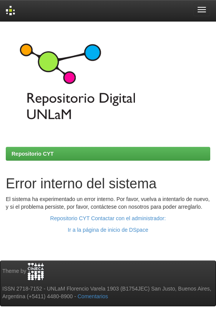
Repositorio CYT (33, 154)
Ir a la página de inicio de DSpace (108, 230)
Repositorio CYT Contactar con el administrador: (108, 218)
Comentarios (93, 296)
